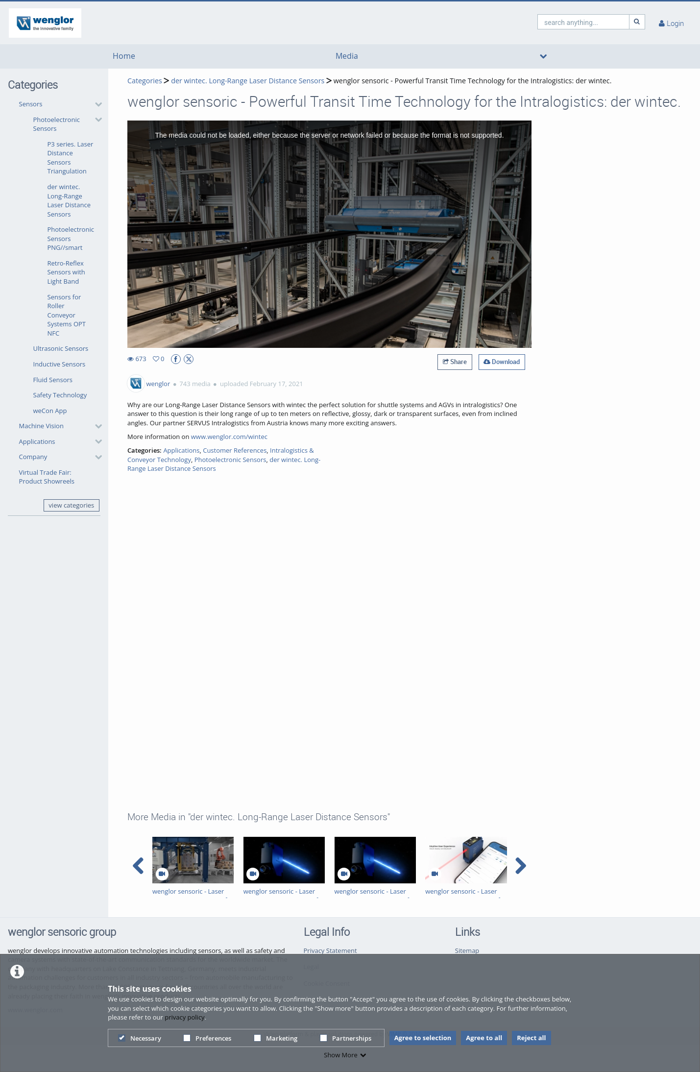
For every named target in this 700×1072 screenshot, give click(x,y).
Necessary (139, 1038)
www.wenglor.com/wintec (229, 436)
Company (33, 456)
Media (347, 56)
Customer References (234, 450)
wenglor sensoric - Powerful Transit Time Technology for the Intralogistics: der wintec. (473, 80)
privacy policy (184, 1017)
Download (501, 361)
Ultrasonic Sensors (61, 348)
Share (455, 361)
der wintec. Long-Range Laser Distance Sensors (69, 200)
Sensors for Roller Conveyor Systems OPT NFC (67, 315)
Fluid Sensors (53, 379)
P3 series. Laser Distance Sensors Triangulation (71, 158)
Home (124, 56)
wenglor (158, 383)
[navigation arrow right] (520, 865)
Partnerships (345, 1038)
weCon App (50, 410)
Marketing (275, 1038)
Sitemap (467, 950)
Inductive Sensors (59, 364)
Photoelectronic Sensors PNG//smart (71, 238)
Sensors (31, 103)
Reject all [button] (531, 1037)
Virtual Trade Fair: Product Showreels (47, 477)
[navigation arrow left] (138, 865)
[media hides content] (543, 56)
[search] (583, 21)
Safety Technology (60, 394)
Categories (144, 80)
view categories (71, 505)
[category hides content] (95, 104)
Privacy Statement (330, 950)
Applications (37, 441)
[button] (58, 257)
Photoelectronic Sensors (56, 124)
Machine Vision (41, 425)
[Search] (637, 21)
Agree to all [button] (484, 1037)
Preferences (207, 1038)
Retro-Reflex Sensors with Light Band (66, 272)
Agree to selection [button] (423, 1037)
